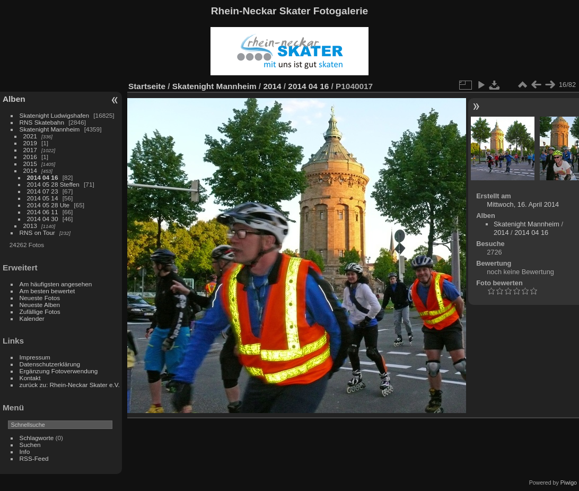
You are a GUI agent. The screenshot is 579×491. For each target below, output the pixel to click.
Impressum (35, 357)
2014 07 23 (42, 191)
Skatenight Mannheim (50, 129)
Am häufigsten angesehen (56, 283)
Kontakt (30, 377)
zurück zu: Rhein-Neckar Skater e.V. (70, 384)
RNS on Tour (37, 232)
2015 (30, 163)
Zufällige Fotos (40, 311)
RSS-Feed (34, 458)
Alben (14, 98)
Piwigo (568, 482)
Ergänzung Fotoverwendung (59, 370)
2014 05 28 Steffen (53, 184)
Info (25, 451)
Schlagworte (37, 437)
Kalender (32, 318)
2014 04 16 (42, 177)
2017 (30, 149)
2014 (30, 170)
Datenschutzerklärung (50, 364)
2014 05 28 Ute (48, 204)
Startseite (146, 86)
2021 (30, 136)
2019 (30, 142)
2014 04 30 (42, 218)
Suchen (30, 444)
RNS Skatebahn (42, 122)
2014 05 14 (42, 198)
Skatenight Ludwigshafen (54, 115)
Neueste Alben (40, 304)
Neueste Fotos (40, 297)
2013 (30, 225)
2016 (30, 156)
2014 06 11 (42, 211)
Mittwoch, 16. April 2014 (523, 204)
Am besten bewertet (47, 290)
